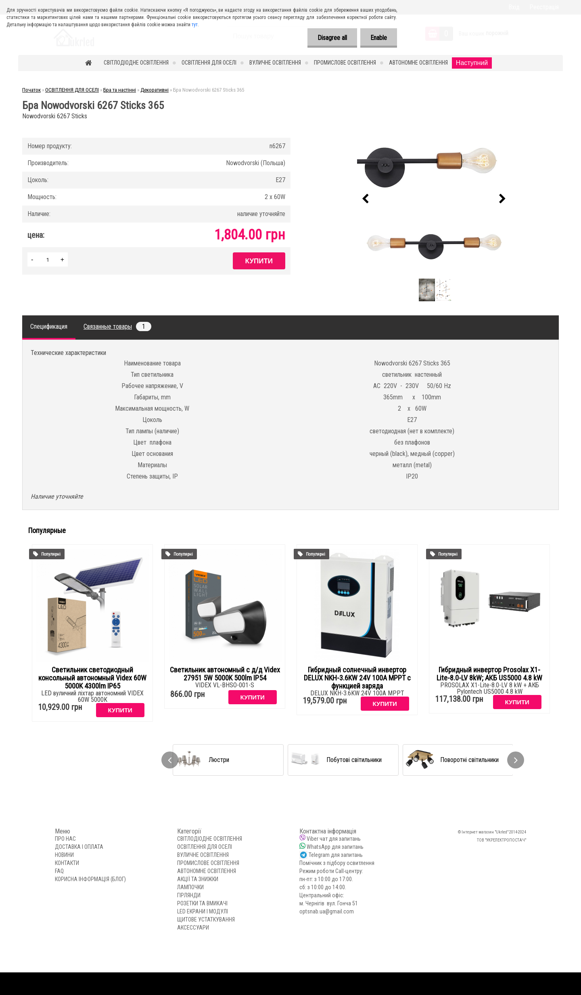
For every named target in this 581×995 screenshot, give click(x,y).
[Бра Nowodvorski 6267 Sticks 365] (434, 199)
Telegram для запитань (336, 855)
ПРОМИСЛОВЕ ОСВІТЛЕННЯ (345, 62)
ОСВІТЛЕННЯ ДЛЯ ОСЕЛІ (209, 62)
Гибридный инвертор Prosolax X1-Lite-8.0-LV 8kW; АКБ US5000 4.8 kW (489, 674)
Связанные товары (117, 326)
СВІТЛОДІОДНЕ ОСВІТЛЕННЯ (136, 62)
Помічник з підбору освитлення (336, 863)
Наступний (472, 62)
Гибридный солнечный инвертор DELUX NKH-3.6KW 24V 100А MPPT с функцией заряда (357, 678)
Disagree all (332, 38)
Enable (378, 38)
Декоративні (154, 90)
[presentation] (365, 199)
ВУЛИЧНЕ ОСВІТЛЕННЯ (275, 62)
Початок (31, 90)
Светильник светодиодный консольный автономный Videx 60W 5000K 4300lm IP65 (92, 678)
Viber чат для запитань (334, 838)
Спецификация (48, 326)
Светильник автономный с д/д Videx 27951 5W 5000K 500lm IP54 (225, 674)
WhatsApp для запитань (335, 847)
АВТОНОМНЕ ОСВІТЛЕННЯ (418, 62)
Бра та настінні (119, 90)
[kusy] (47, 259)
